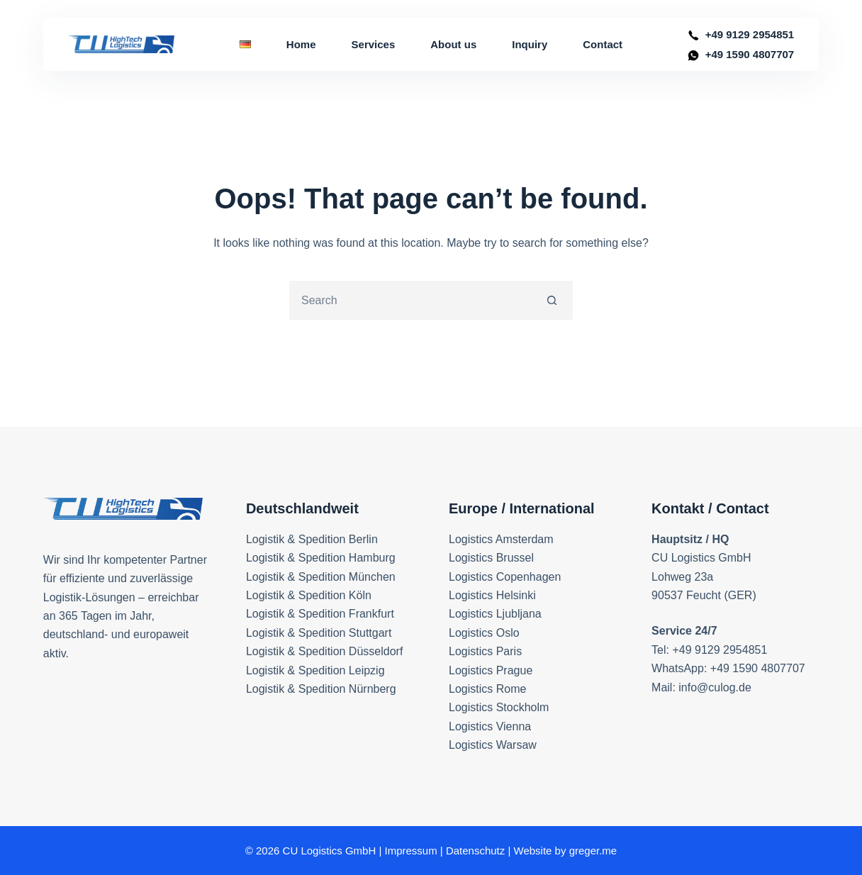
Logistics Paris (485, 651)
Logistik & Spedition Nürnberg (321, 689)
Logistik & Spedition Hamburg (321, 558)
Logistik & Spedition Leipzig (315, 670)
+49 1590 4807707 (750, 54)
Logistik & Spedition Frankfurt (320, 614)
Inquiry (529, 44)
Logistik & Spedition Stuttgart (318, 633)
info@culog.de (714, 687)
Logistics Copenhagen (505, 577)
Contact (602, 44)
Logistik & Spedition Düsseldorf (324, 651)
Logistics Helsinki (492, 595)
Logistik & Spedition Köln (308, 595)
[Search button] (551, 300)
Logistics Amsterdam (501, 539)
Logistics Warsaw (493, 745)
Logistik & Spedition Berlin (312, 539)
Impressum (410, 851)
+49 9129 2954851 (750, 34)
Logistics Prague (490, 670)
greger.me (593, 851)
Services (374, 44)
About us (453, 44)
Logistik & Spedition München (321, 577)
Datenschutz (475, 851)
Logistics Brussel (491, 558)
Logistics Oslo (484, 633)
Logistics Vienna (490, 726)
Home (301, 44)
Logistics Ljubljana (495, 614)
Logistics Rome (487, 689)
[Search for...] (411, 300)
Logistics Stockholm (499, 707)
